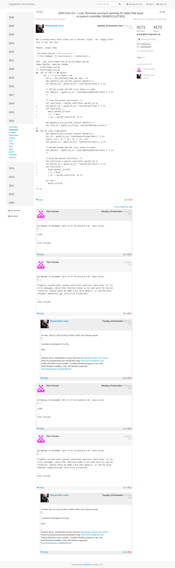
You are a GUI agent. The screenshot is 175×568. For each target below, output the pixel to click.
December (13, 127)
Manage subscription (147, 39)
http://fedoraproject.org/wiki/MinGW (56, 369)
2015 (11, 112)
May (11, 146)
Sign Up (161, 4)
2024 (11, 34)
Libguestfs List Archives (22, 4)
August (12, 138)
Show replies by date (124, 207)
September (13, 135)
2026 (11, 17)
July (10, 141)
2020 (11, 69)
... (40, 228)
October (12, 132)
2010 (11, 194)
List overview (14, 211)
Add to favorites (145, 51)
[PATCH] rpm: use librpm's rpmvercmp (149, 19)
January (12, 157)
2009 (11, 202)
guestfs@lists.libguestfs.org (148, 34)
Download (13, 216)
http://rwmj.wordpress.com (92, 361)
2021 (11, 60)
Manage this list (134, 4)
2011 (11, 185)
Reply (39, 200)
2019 (11, 77)
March (11, 152)
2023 (11, 43)
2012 (11, 177)
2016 (11, 103)
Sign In (150, 4)
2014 (11, 120)
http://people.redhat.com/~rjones (94, 358)
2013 (11, 168)
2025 (11, 26)
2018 (11, 86)
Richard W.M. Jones (54, 26)
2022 (11, 52)
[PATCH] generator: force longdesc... (51, 19)
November (13, 130)
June (11, 143)
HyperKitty (86, 564)
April (11, 149)
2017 (11, 95)
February (13, 155)
